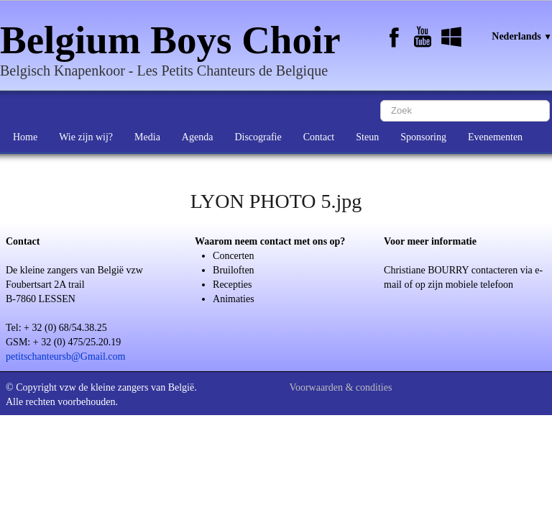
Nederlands (522, 36)
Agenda (197, 137)
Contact (319, 137)
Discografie (257, 137)
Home (25, 137)
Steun (367, 137)
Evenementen (495, 137)
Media (147, 137)
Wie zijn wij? (86, 137)
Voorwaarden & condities (341, 387)
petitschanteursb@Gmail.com (65, 356)
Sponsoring (423, 137)
